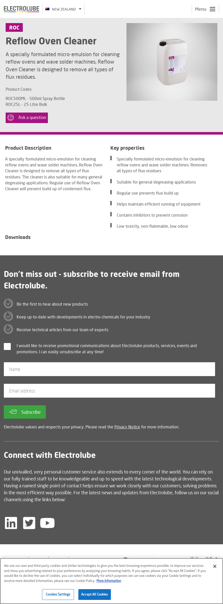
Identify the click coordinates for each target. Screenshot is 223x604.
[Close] (214, 566)
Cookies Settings (58, 594)
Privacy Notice (127, 426)
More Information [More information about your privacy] (109, 581)
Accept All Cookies (94, 594)
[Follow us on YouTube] (47, 523)
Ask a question (26, 117)
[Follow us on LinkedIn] (11, 523)
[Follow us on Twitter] (29, 523)
